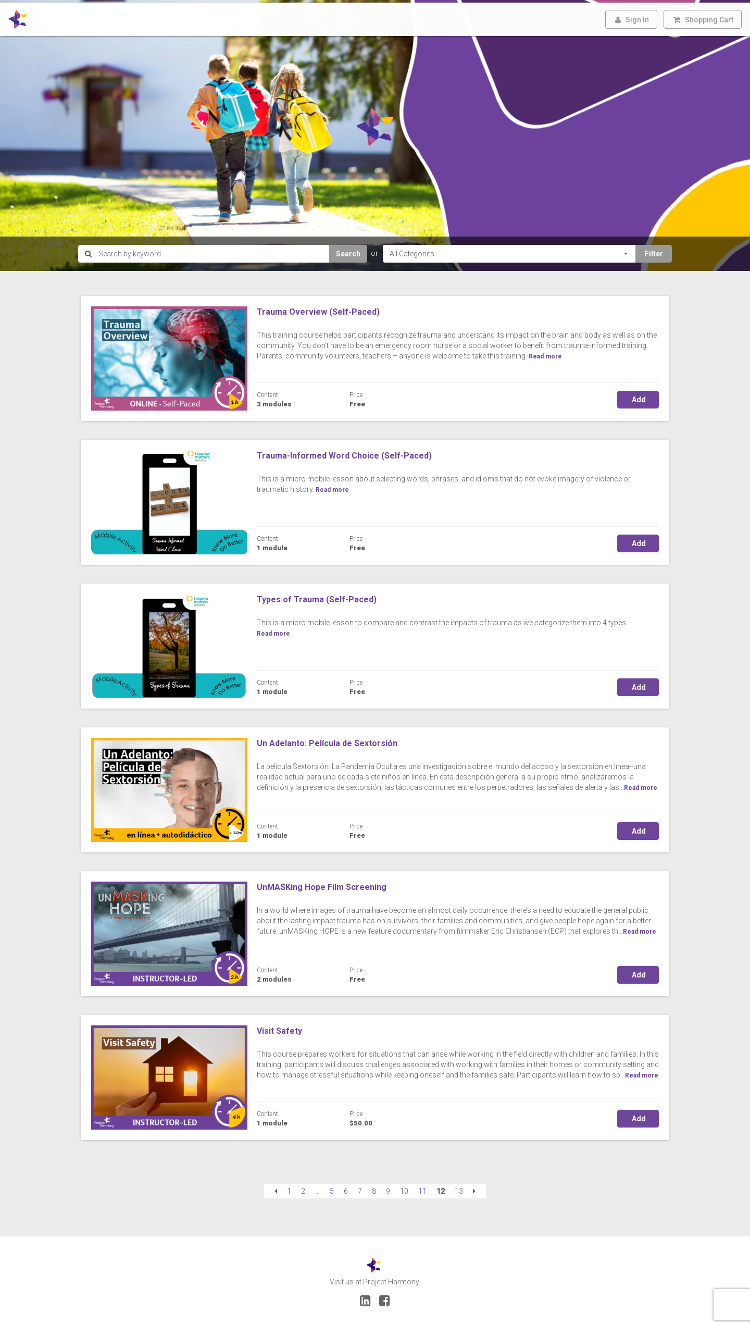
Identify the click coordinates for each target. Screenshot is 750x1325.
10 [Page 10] (404, 1188)
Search (348, 251)
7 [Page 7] (360, 1188)
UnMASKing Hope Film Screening (321, 884)
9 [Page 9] (388, 1188)
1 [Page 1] (289, 1188)
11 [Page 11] (422, 1188)
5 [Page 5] (332, 1188)
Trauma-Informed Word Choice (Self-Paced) (344, 453)
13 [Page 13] (459, 1188)
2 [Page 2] (303, 1188)
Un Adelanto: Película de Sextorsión (327, 741)
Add (638, 397)
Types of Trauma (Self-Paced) (317, 597)
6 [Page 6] (346, 1188)
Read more (640, 785)
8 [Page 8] (374, 1188)
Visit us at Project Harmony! (375, 1279)
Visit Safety (279, 1028)
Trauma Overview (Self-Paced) (318, 309)
